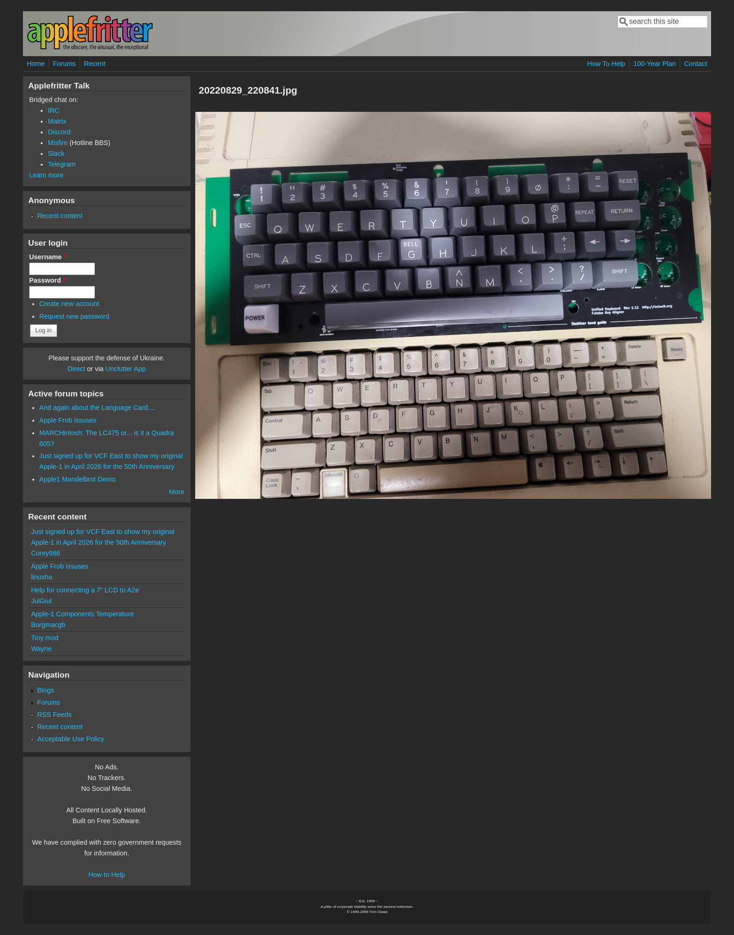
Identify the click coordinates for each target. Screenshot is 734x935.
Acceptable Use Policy (70, 739)
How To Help (606, 63)
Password (47, 280)
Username (47, 257)
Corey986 (45, 553)
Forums (64, 63)
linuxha (41, 577)
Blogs (45, 690)
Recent (94, 63)
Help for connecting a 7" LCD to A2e (85, 590)
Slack (56, 153)
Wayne (41, 648)
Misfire (57, 142)
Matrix (57, 121)
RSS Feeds (54, 714)
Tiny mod (45, 638)
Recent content (59, 215)
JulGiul (41, 601)
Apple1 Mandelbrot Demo (77, 479)
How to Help (106, 874)
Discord (59, 132)
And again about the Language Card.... (97, 407)
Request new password (74, 316)
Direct (76, 369)
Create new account (69, 303)
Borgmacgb (48, 624)
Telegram (61, 164)
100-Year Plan (654, 63)
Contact (695, 63)
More (176, 492)
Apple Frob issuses (67, 420)
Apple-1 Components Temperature (82, 614)
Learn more (46, 175)
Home (35, 63)
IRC (53, 110)
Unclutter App (125, 369)
